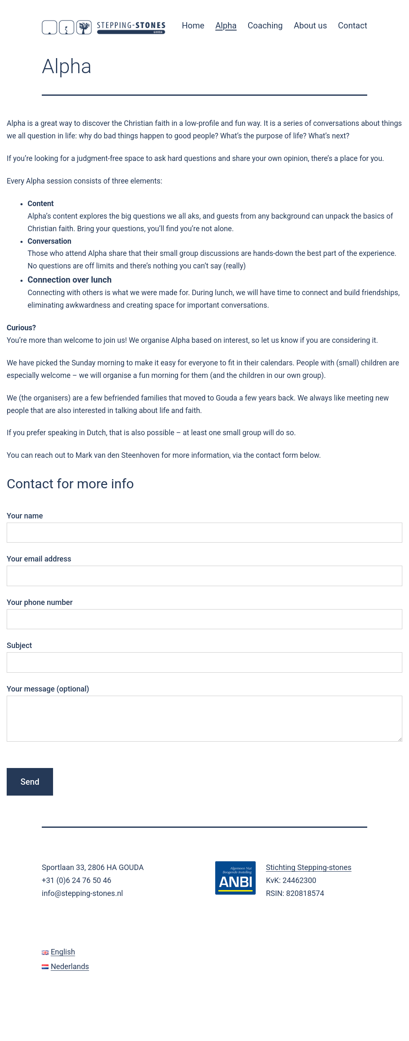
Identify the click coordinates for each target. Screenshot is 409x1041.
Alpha (225, 25)
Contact (352, 25)
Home (193, 25)
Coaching (265, 25)
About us (310, 25)
